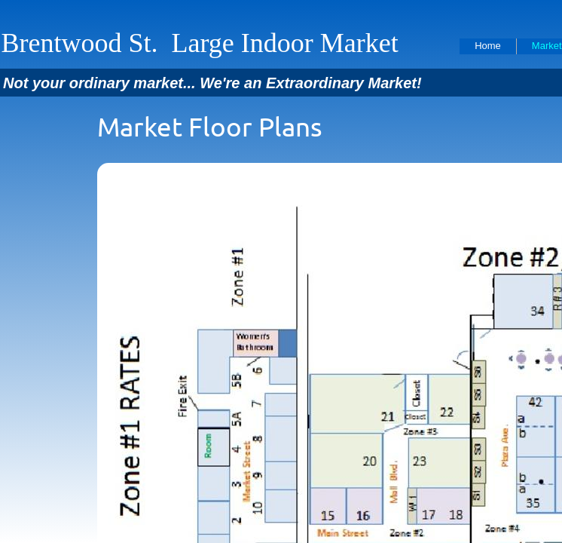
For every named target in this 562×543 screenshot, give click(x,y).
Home (488, 45)
